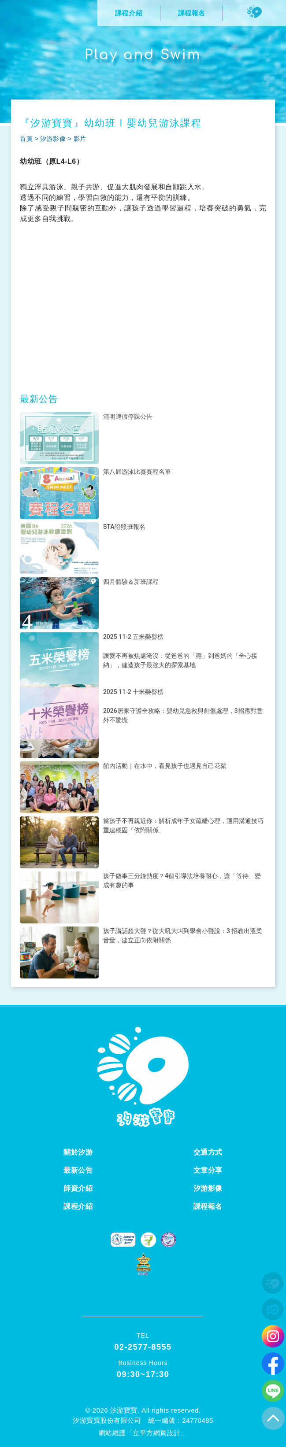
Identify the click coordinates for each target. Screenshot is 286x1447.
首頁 (26, 138)
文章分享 (208, 1170)
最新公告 (78, 1170)
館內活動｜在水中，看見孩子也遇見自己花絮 (165, 765)
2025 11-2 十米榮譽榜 (133, 691)
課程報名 (208, 1206)
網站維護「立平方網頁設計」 (143, 1432)
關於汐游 (78, 1152)
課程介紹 (78, 1206)
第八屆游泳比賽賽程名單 (137, 471)
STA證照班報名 (124, 526)
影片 (80, 138)
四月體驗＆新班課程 (131, 581)
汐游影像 (53, 138)
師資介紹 (78, 1188)
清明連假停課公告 (127, 416)
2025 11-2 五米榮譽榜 (133, 636)
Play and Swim (143, 55)
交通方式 (208, 1152)
